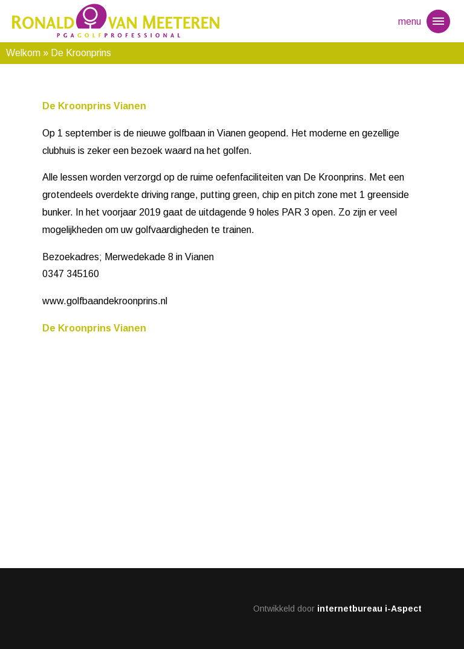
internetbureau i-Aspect (369, 608)
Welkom (23, 53)
